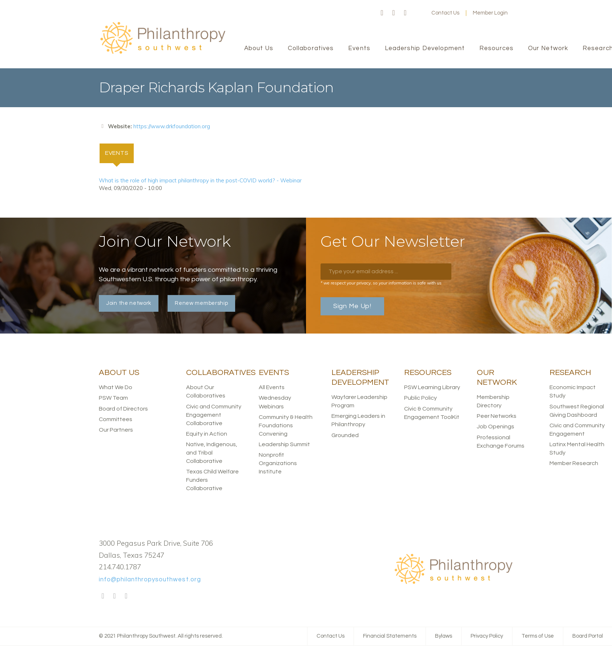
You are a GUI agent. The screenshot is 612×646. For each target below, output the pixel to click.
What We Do (115, 388)
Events (120, 152)
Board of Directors (123, 409)
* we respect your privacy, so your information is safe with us (381, 283)
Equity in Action (206, 434)
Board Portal (587, 636)
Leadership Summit (284, 445)
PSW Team (113, 398)
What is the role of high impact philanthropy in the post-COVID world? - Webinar (200, 180)
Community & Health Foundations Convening (286, 425)
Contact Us (445, 13)
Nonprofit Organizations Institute (278, 463)
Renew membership (201, 303)
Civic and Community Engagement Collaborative (213, 415)
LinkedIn (405, 13)
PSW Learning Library (432, 388)
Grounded (345, 435)
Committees (115, 419)
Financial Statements (389, 636)
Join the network (128, 303)
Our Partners (116, 430)
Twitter (394, 13)
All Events (272, 388)
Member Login (490, 13)
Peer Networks (496, 416)
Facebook (382, 13)
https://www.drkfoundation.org (171, 126)
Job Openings (495, 427)
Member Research (573, 464)
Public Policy (420, 398)
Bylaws (443, 636)
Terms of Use (538, 636)
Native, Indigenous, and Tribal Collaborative (211, 453)
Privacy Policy (487, 636)
